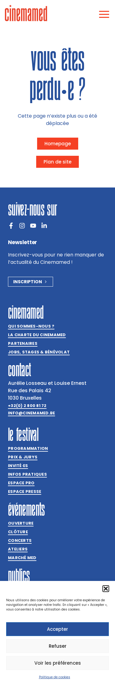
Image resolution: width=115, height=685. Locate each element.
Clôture (18, 532)
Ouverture (20, 523)
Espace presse (24, 491)
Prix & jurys (22, 457)
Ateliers (18, 549)
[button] (106, 589)
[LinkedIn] (44, 226)
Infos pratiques (27, 474)
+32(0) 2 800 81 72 (27, 406)
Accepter (57, 629)
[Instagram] (22, 226)
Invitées (18, 466)
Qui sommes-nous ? (31, 326)
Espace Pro (21, 483)
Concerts (20, 540)
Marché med (22, 558)
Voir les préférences (57, 663)
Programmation (28, 448)
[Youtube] (33, 226)
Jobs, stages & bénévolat (39, 352)
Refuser (58, 646)
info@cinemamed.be (31, 413)
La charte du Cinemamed (37, 335)
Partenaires (22, 343)
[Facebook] (11, 226)
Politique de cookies (54, 677)
